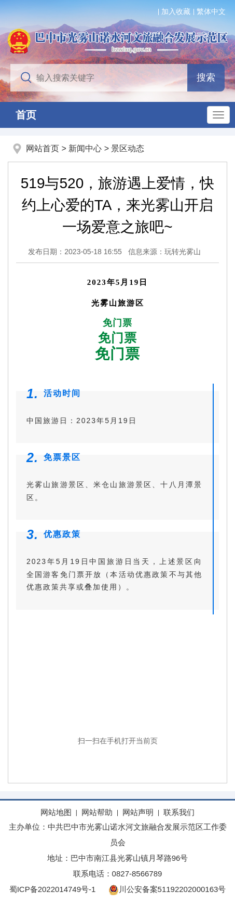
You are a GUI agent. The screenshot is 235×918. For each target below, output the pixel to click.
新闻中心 (85, 148)
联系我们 (179, 812)
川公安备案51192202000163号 (167, 889)
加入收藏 (175, 11)
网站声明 (138, 812)
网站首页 (42, 148)
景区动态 (127, 148)
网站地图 (56, 812)
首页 (26, 115)
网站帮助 (97, 812)
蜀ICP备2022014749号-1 (52, 889)
